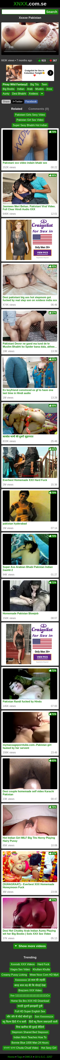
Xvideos (33, 93)
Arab (30, 89)
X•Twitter (17, 101)
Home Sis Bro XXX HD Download (30, 1000)
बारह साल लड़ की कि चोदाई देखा (30, 985)
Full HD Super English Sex (30, 1011)
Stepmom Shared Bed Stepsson (30, 1032)
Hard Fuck (43, 964)
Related (16, 108)
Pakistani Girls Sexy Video (30, 114)
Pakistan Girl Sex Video (30, 120)
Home (11, 1056)
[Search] (23, 11)
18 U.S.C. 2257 (43, 1056)
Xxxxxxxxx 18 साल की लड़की (30, 980)
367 (53, 60)
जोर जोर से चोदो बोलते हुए (19, 1016)
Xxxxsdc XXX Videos (23, 964)
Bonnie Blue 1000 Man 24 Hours (30, 1042)
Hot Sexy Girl (48, 1047)
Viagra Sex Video (20, 969)
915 (42, 60)
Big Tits (34, 84)
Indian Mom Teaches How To (30, 1037)
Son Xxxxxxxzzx (44, 1016)
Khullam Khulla (41, 969)
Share (6, 101)
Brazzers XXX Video (30, 990)
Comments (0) (38, 108)
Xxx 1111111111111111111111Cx (30, 995)
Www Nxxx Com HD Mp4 (44, 974)
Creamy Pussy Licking (14, 974)
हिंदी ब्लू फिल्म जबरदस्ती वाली (43, 1021)
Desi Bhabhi (19, 93)
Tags (20, 1056)
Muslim (39, 89)
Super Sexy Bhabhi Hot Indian (30, 125)
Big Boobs (8, 89)
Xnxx (49, 89)
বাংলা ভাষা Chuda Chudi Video (21, 1047)
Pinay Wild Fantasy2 (15, 84)
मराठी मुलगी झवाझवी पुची (30, 1006)
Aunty (6, 93)
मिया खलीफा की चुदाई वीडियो (30, 1026)
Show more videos (30, 946)
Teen (44, 84)
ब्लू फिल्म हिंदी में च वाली (14, 1021)
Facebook (31, 101)
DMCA (29, 1056)
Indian (20, 89)
